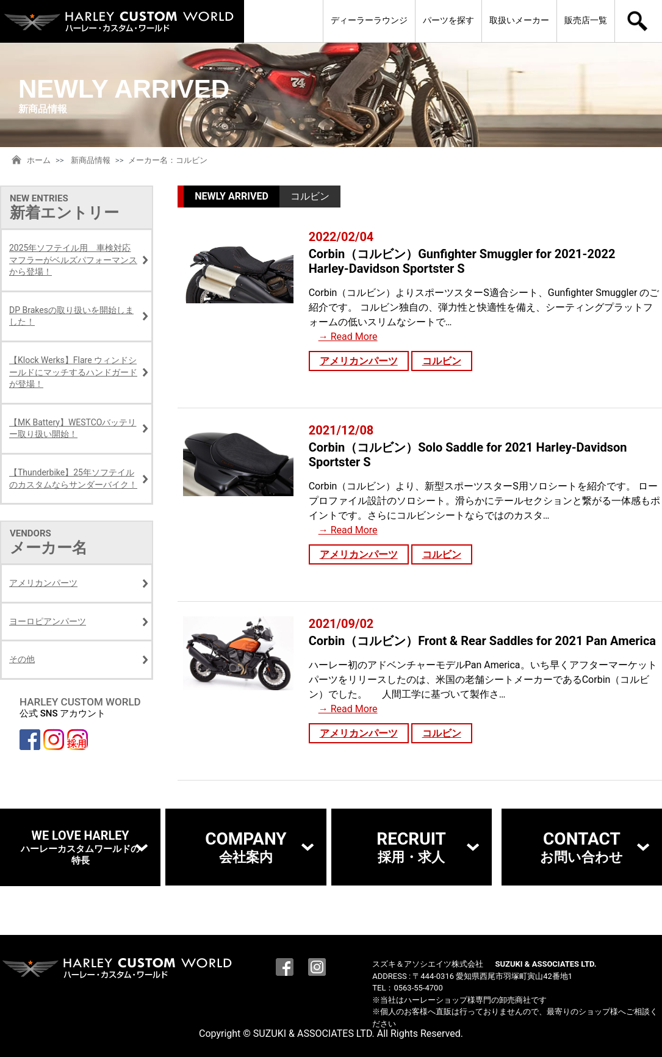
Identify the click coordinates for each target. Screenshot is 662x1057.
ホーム (39, 160)
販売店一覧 (585, 20)
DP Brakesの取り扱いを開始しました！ (71, 316)
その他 (22, 659)
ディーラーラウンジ (369, 20)
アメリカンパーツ (359, 361)
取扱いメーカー (519, 20)
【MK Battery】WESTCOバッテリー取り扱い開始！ (73, 428)
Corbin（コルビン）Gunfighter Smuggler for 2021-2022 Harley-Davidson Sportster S (462, 261)
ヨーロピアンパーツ (47, 621)
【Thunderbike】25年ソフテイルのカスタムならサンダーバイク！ (73, 478)
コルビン (441, 361)
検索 (638, 21)
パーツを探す (448, 20)
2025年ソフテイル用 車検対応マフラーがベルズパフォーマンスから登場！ (73, 259)
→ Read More (348, 336)
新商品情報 (90, 160)
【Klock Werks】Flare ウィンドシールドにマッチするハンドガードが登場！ (73, 372)
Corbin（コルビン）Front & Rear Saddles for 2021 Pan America (482, 640)
